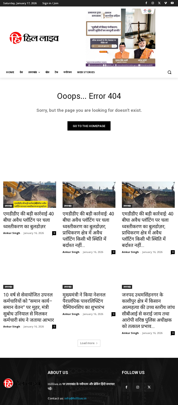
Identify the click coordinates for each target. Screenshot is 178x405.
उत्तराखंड (8, 207)
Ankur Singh (11, 230)
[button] (169, 72)
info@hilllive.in (75, 375)
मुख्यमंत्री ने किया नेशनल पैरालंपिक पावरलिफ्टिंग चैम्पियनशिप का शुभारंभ (87, 288)
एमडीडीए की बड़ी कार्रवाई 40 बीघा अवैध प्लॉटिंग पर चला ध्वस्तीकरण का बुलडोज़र (29, 219)
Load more (89, 319)
